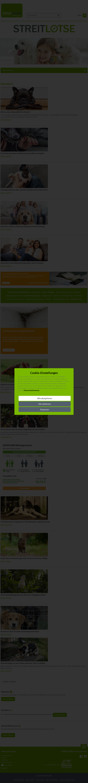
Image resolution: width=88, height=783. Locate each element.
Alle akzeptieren (44, 398)
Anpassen (44, 409)
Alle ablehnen (44, 404)
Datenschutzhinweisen (31, 390)
